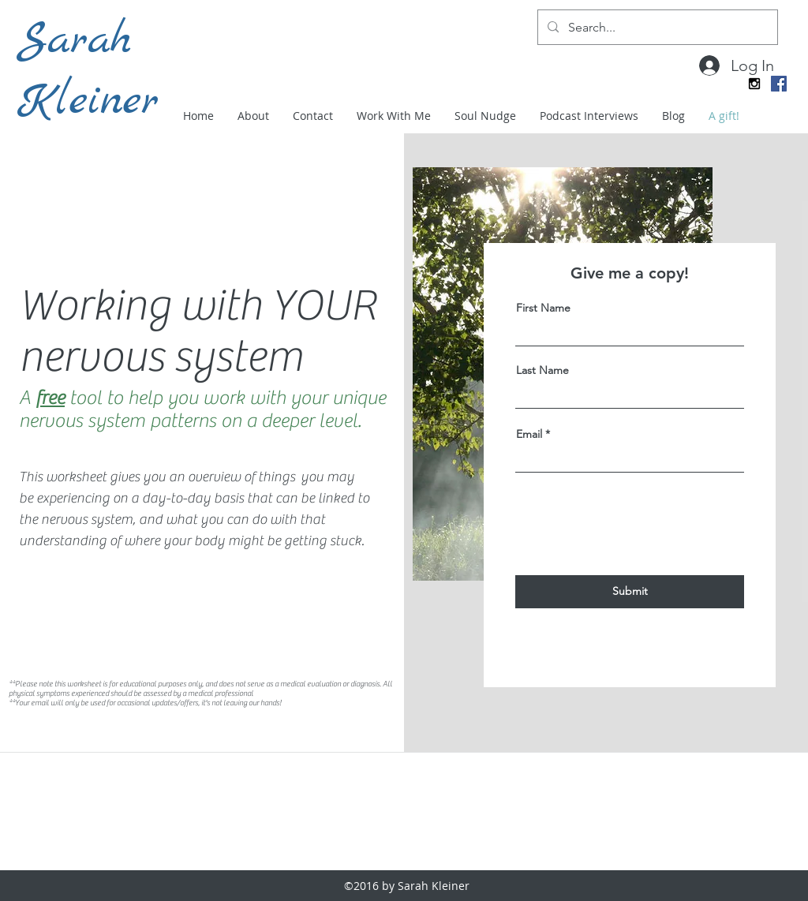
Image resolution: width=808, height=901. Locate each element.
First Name (543, 307)
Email (529, 433)
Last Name (542, 370)
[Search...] (656, 27)
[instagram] (754, 84)
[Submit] (629, 591)
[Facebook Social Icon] (779, 84)
